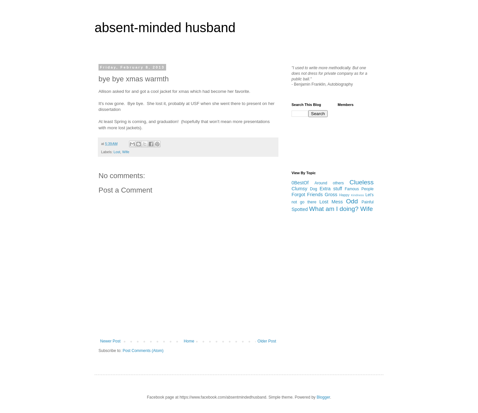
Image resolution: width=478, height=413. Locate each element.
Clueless (361, 182)
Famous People (359, 189)
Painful (367, 202)
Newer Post (110, 341)
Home (189, 341)
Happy (344, 195)
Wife (125, 152)
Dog (313, 189)
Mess (337, 201)
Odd (352, 201)
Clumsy (299, 188)
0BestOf (300, 182)
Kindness (357, 195)
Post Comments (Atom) (142, 350)
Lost (117, 152)
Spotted (300, 209)
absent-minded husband (165, 27)
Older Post (266, 341)
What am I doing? (333, 208)
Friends (315, 194)
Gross (331, 194)
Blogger (323, 397)
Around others (329, 183)
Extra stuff (330, 188)
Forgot (298, 194)
